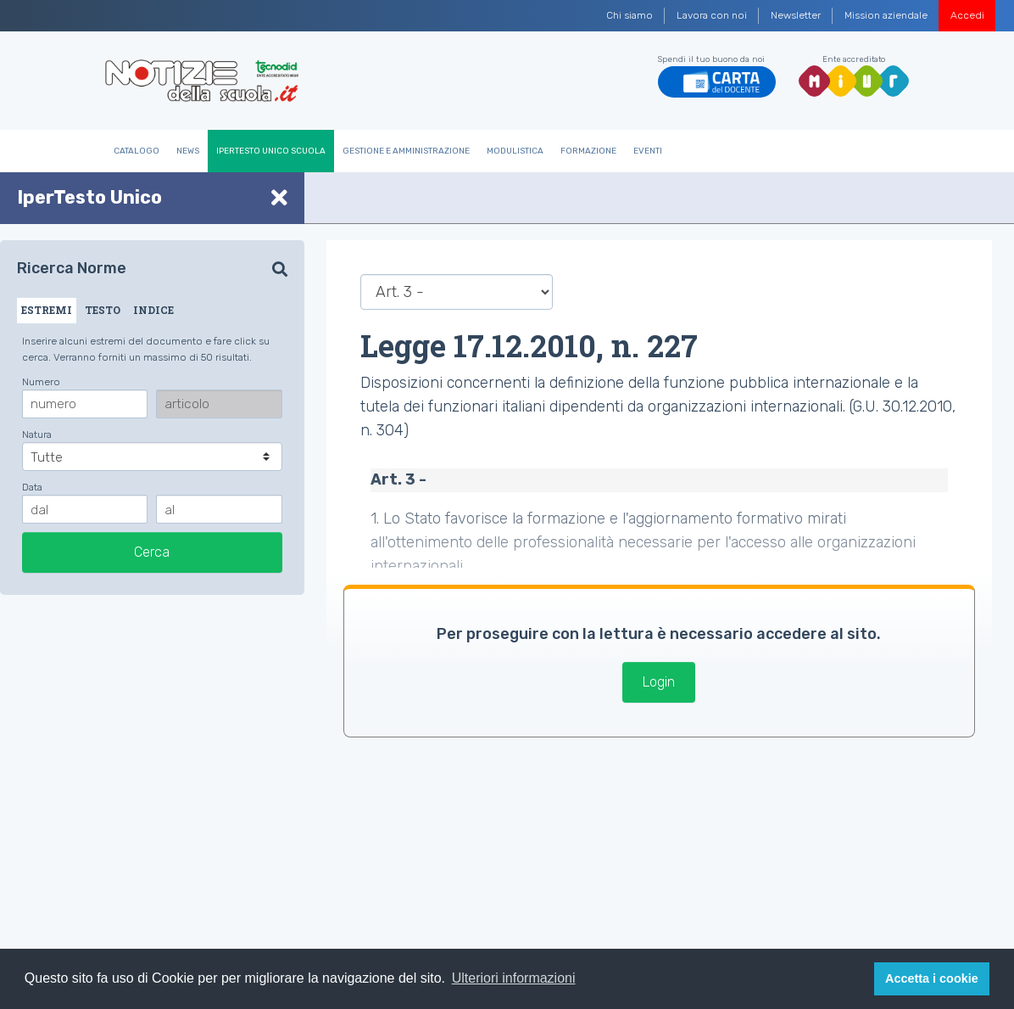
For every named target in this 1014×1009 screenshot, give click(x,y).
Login (659, 682)
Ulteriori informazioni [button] (514, 978)
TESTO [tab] (102, 310)
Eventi (647, 151)
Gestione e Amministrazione (406, 151)
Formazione (588, 151)
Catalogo (136, 151)
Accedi (967, 15)
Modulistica (515, 151)
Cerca (152, 552)
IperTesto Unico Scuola (271, 151)
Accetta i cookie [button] (931, 978)
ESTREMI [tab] (46, 310)
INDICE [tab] (153, 310)
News (187, 151)
